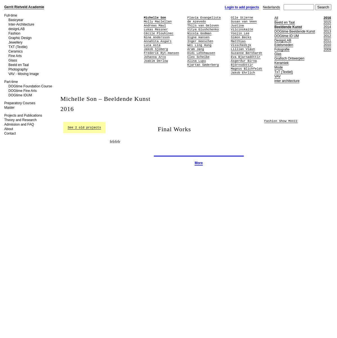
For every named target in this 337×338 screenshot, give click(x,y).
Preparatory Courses (19, 103)
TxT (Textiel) (283, 72)
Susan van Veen (244, 21)
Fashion (14, 33)
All (276, 18)
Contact (10, 133)
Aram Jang (195, 49)
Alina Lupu (196, 61)
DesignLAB (282, 40)
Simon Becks (241, 37)
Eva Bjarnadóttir (246, 57)
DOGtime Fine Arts (22, 91)
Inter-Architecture (21, 24)
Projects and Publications (23, 115)
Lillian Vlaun (243, 49)
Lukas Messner (156, 29)
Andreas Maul (155, 25)
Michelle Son (155, 17)
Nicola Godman (199, 33)
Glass (12, 60)
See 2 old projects (84, 127)
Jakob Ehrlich (243, 73)
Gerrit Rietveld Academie (24, 7)
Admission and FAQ (19, 124)
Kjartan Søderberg (203, 65)
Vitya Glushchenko (203, 29)
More (199, 163)
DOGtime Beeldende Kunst (294, 31)
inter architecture (286, 81)
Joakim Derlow (156, 61)
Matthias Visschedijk (241, 43)
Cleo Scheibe (198, 57)
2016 (327, 18)
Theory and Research (20, 120)
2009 (327, 49)
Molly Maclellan (158, 21)
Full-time (10, 15)
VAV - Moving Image (23, 74)
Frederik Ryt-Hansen (161, 53)
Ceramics (15, 51)
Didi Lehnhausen (201, 53)
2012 (327, 36)
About (8, 129)
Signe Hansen (198, 37)
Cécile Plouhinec (159, 33)
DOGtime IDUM (20, 95)
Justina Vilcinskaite (242, 27)
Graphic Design (20, 38)
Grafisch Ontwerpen (289, 58)
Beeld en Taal (18, 65)
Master (9, 108)
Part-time (11, 82)
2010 (327, 45)
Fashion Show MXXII (281, 121)
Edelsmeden (283, 45)
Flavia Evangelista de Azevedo (204, 19)
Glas (277, 54)
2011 (327, 40)
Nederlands (271, 7)
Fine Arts (15, 56)
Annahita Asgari (158, 41)
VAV (277, 76)
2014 (327, 27)
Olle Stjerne (242, 17)
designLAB (16, 29)
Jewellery (15, 42)
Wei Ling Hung (199, 45)
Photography (18, 69)
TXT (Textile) (18, 47)
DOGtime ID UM (286, 36)
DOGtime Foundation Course (30, 86)
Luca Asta (152, 45)
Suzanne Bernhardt (246, 53)
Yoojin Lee (240, 33)
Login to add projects (242, 7)
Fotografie (282, 49)
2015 (327, 22)
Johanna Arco (155, 57)
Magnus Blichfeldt (246, 69)
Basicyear (15, 20)
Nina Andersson (157, 37)
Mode (278, 67)
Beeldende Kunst (288, 27)
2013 (327, 31)
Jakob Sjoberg (156, 49)
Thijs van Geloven (203, 25)
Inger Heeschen (200, 41)
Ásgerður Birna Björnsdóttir (244, 63)
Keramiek (281, 63)
